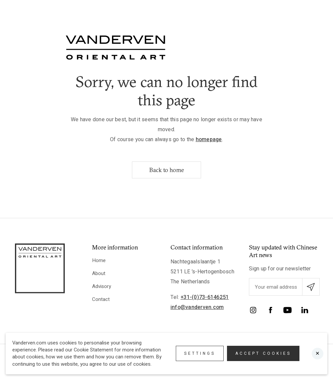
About (98, 273)
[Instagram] (253, 311)
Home (99, 260)
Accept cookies (263, 353)
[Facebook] (270, 311)
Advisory (101, 286)
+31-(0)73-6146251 (204, 297)
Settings (199, 353)
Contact (101, 299)
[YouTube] (287, 311)
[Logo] (116, 47)
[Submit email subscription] (311, 287)
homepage (209, 139)
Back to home (166, 170)
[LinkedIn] (304, 311)
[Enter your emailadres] (289, 287)
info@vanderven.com (197, 307)
